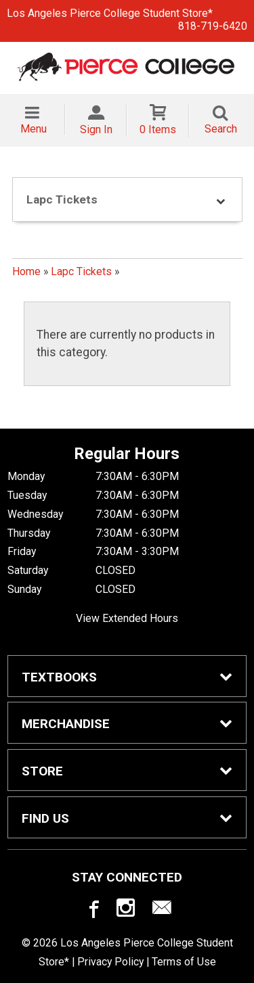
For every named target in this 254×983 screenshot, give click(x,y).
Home (26, 271)
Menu (33, 128)
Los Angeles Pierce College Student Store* (110, 13)
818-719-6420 (212, 26)
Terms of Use (184, 961)
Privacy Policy (110, 961)
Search (221, 128)
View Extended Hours (127, 618)
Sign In (96, 129)
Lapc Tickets (81, 271)
